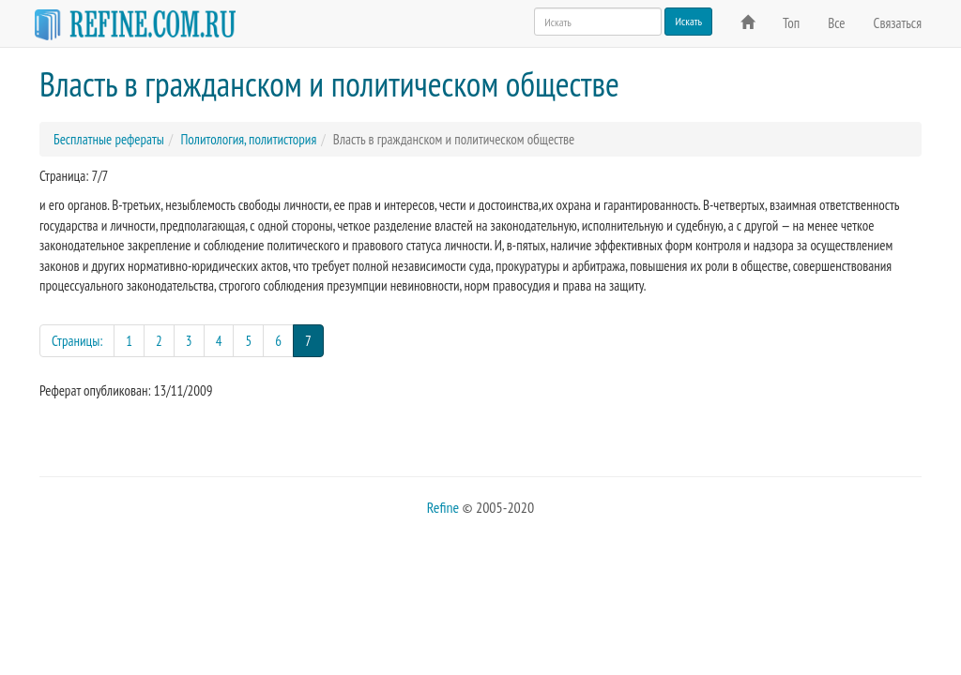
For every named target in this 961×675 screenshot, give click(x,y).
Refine (443, 507)
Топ (791, 23)
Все (836, 23)
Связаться (898, 23)
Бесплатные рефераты (108, 139)
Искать (688, 21)
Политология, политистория (248, 139)
